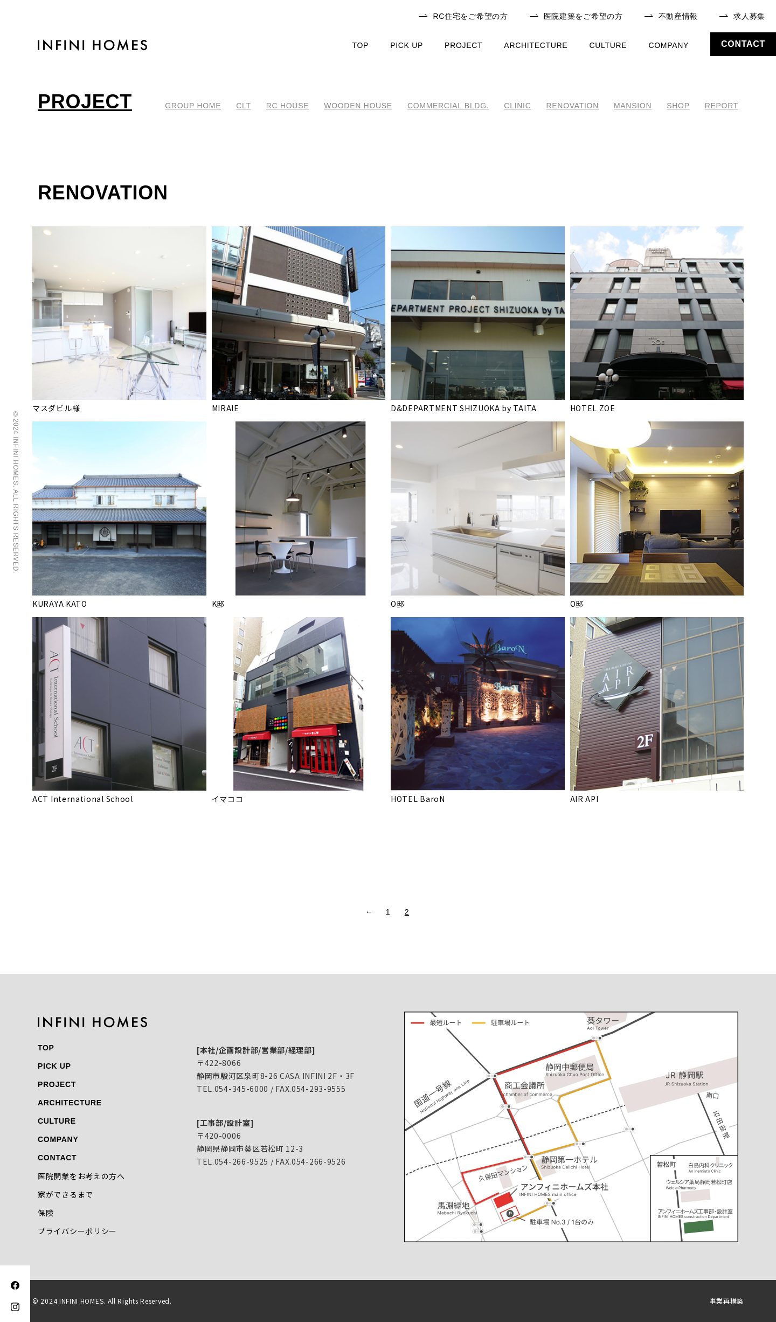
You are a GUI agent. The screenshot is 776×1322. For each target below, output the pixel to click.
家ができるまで (65, 1194)
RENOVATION (572, 105)
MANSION (633, 105)
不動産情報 (671, 16)
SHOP (678, 105)
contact (743, 44)
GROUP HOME (193, 105)
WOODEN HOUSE (358, 105)
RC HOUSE (287, 105)
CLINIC (517, 105)
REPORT (721, 105)
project (463, 45)
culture (608, 45)
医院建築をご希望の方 (576, 16)
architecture (535, 45)
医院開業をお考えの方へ (81, 1176)
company (668, 45)
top (360, 45)
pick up (406, 45)
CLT (243, 105)
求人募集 (742, 16)
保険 (45, 1212)
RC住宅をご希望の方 (463, 16)
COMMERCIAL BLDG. (448, 105)
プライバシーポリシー (77, 1231)
